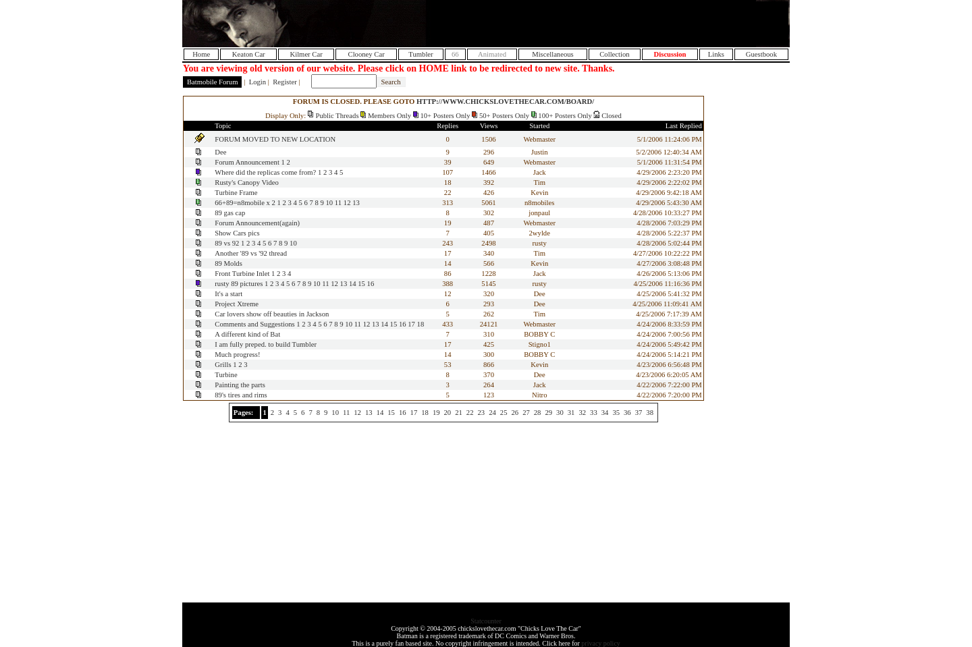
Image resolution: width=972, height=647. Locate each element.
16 (371, 283)
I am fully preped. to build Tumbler (266, 344)
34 (605, 412)
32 (582, 412)
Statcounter (486, 621)
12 (347, 202)
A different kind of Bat (247, 334)
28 (537, 412)
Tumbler (420, 54)
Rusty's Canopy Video (247, 182)
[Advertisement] (630, 23)
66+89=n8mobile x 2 (245, 202)
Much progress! (237, 354)
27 (526, 412)
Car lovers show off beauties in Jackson (272, 314)
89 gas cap (230, 213)
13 (356, 202)
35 (616, 412)
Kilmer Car (306, 54)
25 (504, 412)
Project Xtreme (237, 304)
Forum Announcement (247, 162)
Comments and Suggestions (254, 324)
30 (560, 412)
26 (514, 412)
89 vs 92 (227, 243)
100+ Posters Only (564, 115)
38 (649, 412)
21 (458, 412)
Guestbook (761, 54)
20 (448, 412)
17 (411, 324)
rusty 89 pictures (240, 283)
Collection (614, 54)
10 (329, 202)
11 (338, 202)
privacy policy (600, 643)
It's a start (228, 294)
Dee (220, 152)
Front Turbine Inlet (242, 273)
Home (201, 54)
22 (470, 412)
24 (492, 412)
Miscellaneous (553, 54)
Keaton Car (248, 54)
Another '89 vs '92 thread (251, 253)
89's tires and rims (241, 395)
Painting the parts (240, 385)
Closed (611, 115)
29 (548, 412)
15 (361, 283)
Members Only (389, 115)
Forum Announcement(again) (257, 223)
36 (627, 412)
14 (352, 283)
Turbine (226, 374)
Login (257, 82)
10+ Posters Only (445, 115)
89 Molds (228, 263)
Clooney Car (366, 54)
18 (421, 324)
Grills (223, 364)
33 (593, 412)
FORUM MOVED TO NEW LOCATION (275, 139)
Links (716, 54)
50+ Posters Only (504, 115)
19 (436, 412)
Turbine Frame (236, 192)
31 (571, 412)
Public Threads (337, 115)
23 (481, 412)
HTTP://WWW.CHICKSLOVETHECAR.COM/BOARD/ (505, 101)
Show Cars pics (237, 233)
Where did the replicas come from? (265, 172)
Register (285, 82)
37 (639, 412)
